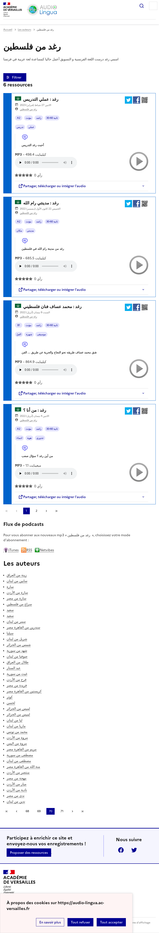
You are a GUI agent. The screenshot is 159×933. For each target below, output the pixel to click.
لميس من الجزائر (18, 708)
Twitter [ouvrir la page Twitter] (134, 850)
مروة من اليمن (17, 743)
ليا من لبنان (14, 720)
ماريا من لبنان (16, 725)
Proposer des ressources (29, 852)
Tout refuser (80, 922)
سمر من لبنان (16, 621)
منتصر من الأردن (18, 772)
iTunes (11, 549)
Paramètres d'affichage (136, 923)
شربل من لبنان (17, 638)
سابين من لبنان (17, 580)
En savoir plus (50, 922)
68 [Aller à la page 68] (27, 811)
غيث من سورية (17, 673)
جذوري (39, 438)
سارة (10, 586)
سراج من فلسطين (19, 604)
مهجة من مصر (16, 778)
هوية (29, 438)
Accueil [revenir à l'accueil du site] (7, 30)
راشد (38, 118)
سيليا (10, 633)
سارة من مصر (16, 598)
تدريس (20, 127)
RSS (26, 549)
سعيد (10, 609)
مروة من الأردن (17, 737)
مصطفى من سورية (20, 754)
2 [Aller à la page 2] (36, 511)
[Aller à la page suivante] (46, 511)
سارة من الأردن (17, 592)
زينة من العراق (17, 575)
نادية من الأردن (17, 789)
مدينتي (30, 231)
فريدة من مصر (17, 685)
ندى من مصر (15, 795)
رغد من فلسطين (28, 109)
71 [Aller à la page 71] (61, 811)
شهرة (29, 334)
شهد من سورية (17, 650)
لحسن (11, 702)
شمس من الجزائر (19, 644)
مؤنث (28, 118)
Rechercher (141, 6)
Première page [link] (6, 511)
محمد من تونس (17, 731)
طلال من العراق (18, 662)
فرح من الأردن (16, 679)
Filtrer (17, 77)
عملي (31, 127)
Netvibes (44, 549)
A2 (18, 118)
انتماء (19, 438)
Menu (153, 6)
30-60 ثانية (52, 118)
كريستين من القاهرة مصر (24, 691)
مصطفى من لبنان (19, 760)
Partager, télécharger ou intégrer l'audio (52, 185)
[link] (16, 511)
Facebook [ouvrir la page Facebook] (121, 850)
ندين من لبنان (16, 801)
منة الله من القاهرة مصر (23, 766)
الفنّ (19, 334)
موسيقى (41, 334)
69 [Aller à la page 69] (39, 811)
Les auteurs (24, 30)
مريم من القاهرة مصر (22, 749)
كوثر (10, 696)
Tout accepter (111, 922)
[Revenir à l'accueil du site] (19, 882)
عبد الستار (14, 667)
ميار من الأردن (16, 783)
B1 (18, 325)
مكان (19, 231)
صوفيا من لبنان (17, 656)
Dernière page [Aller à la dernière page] (56, 511)
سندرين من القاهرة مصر (23, 627)
